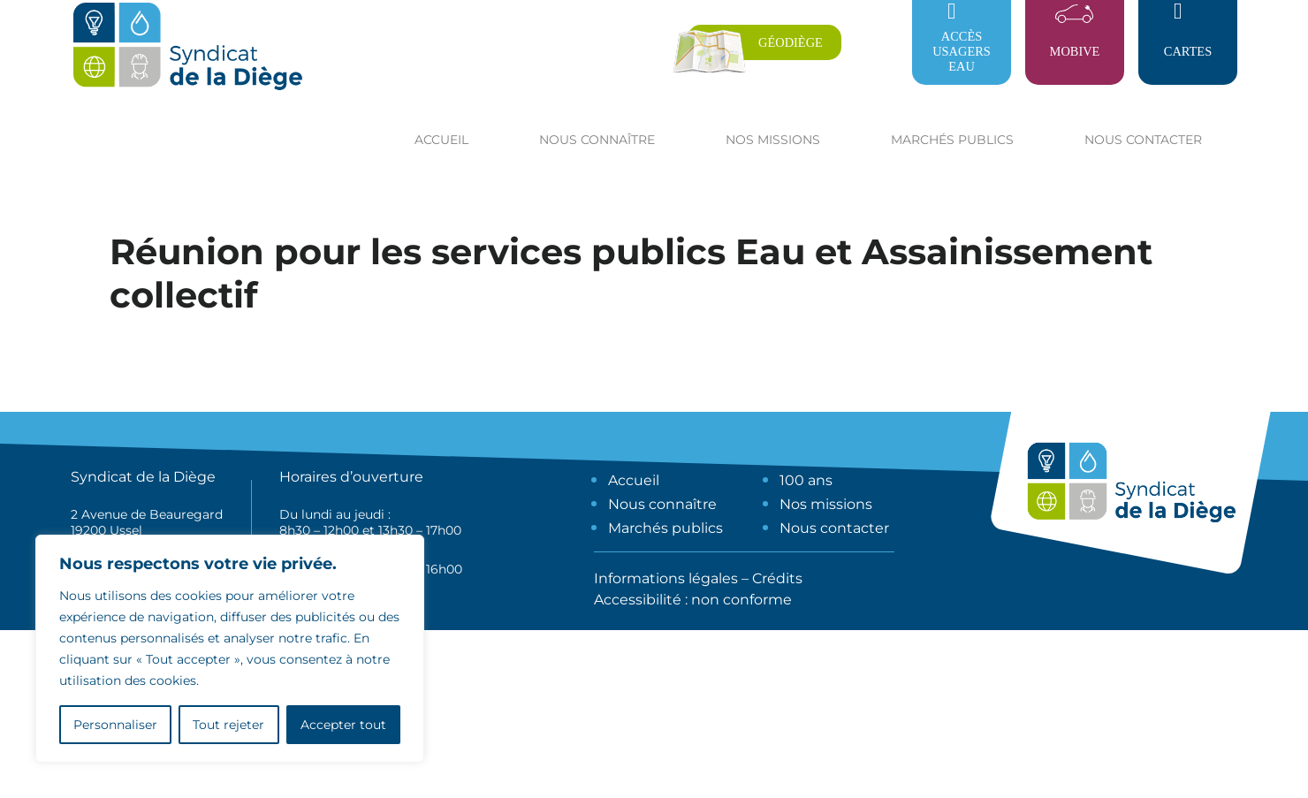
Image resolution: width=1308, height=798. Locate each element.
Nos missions (825, 504)
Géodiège (790, 42)
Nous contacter (1143, 140)
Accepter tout (343, 725)
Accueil (441, 140)
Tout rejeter (228, 725)
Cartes (1188, 51)
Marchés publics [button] (952, 140)
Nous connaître (662, 504)
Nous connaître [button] (597, 140)
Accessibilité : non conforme (693, 599)
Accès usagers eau (961, 51)
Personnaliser (115, 725)
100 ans (806, 480)
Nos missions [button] (773, 140)
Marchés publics (665, 528)
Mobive (1075, 51)
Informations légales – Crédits (698, 578)
